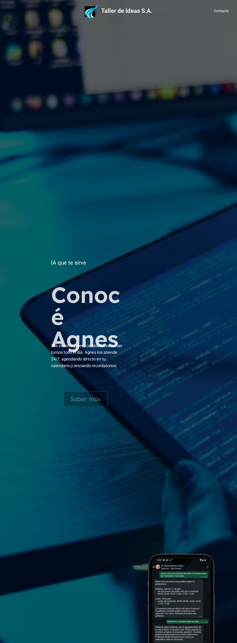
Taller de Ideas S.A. (126, 10)
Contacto (221, 11)
